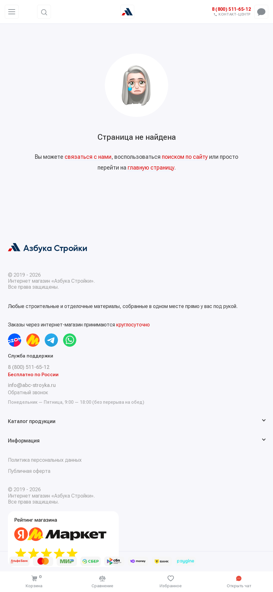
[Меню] (12, 11)
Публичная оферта (29, 471)
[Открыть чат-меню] (261, 12)
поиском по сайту (185, 156)
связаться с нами (88, 156)
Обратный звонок (28, 392)
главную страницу (151, 167)
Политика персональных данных (45, 460)
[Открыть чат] (239, 581)
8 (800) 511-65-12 (231, 9)
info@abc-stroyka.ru (32, 385)
